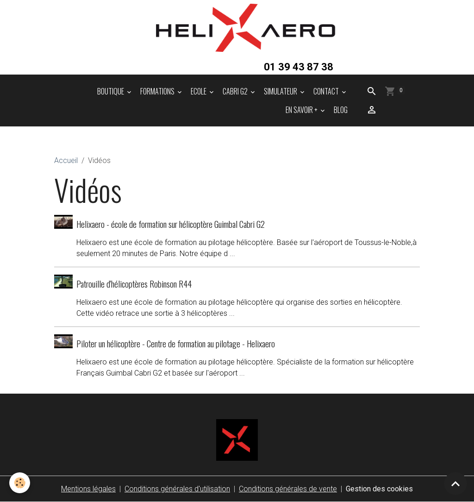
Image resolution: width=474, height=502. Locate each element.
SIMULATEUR (281, 91)
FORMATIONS (158, 91)
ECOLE (199, 91)
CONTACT (326, 91)
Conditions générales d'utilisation (177, 488)
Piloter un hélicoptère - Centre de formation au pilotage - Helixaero (175, 343)
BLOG (341, 109)
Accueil (66, 160)
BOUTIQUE (111, 91)
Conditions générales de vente (288, 488)
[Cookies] (19, 482)
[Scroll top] (455, 483)
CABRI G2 (236, 91)
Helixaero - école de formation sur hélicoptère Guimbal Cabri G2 (170, 224)
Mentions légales (88, 488)
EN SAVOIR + (302, 109)
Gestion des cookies (379, 488)
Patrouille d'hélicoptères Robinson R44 (134, 283)
